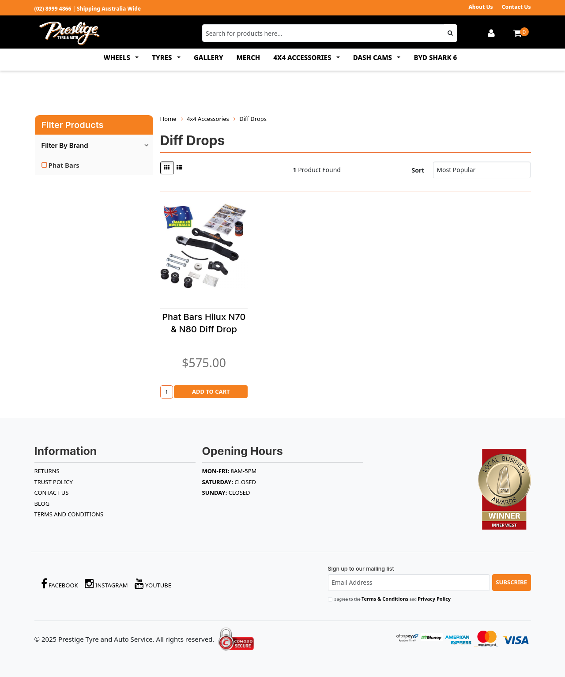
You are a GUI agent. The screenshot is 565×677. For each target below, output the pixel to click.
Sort (417, 170)
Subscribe (511, 582)
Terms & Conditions (385, 598)
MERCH (248, 57)
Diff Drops (253, 119)
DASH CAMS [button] (373, 57)
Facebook (59, 583)
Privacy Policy (434, 598)
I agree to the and (393, 598)
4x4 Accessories (208, 119)
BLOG (42, 504)
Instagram (106, 583)
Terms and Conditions (69, 514)
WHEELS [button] (118, 57)
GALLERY (208, 57)
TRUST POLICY (53, 482)
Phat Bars (64, 165)
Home (168, 119)
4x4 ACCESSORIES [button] (303, 57)
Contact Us (516, 7)
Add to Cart (211, 391)
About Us (480, 7)
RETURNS (47, 471)
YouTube (153, 583)
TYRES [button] (162, 57)
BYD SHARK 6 (435, 57)
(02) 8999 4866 (53, 8)
